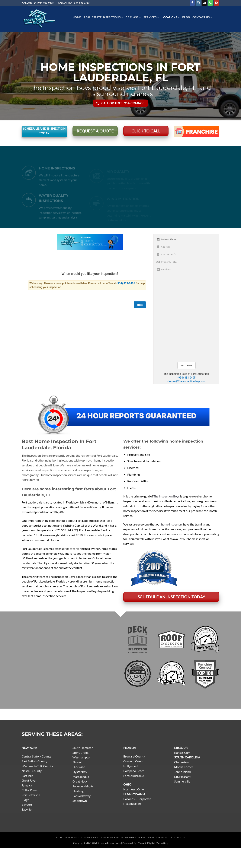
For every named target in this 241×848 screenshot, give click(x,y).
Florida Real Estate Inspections (77, 837)
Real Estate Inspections (103, 17)
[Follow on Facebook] (192, 3)
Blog (186, 17)
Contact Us (202, 17)
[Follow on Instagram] (198, 3)
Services (151, 17)
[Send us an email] (204, 3)
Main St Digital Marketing (153, 843)
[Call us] (210, 3)
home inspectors (172, 524)
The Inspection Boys (166, 496)
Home (77, 17)
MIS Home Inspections (107, 843)
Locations (171, 17)
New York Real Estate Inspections (123, 837)
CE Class (133, 17)
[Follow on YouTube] (216, 3)
